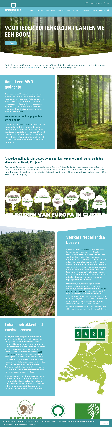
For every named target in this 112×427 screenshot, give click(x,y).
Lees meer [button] (32, 424)
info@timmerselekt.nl (94, 3)
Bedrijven (61, 10)
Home (32, 10)
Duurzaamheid (50, 10)
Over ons (40, 10)
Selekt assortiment (73, 10)
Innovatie (86, 10)
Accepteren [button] (104, 423)
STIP (21, 112)
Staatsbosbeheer (24, 124)
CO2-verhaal (85, 249)
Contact (102, 10)
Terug (11, 43)
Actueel (94, 10)
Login (106, 3)
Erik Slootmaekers (32, 68)
